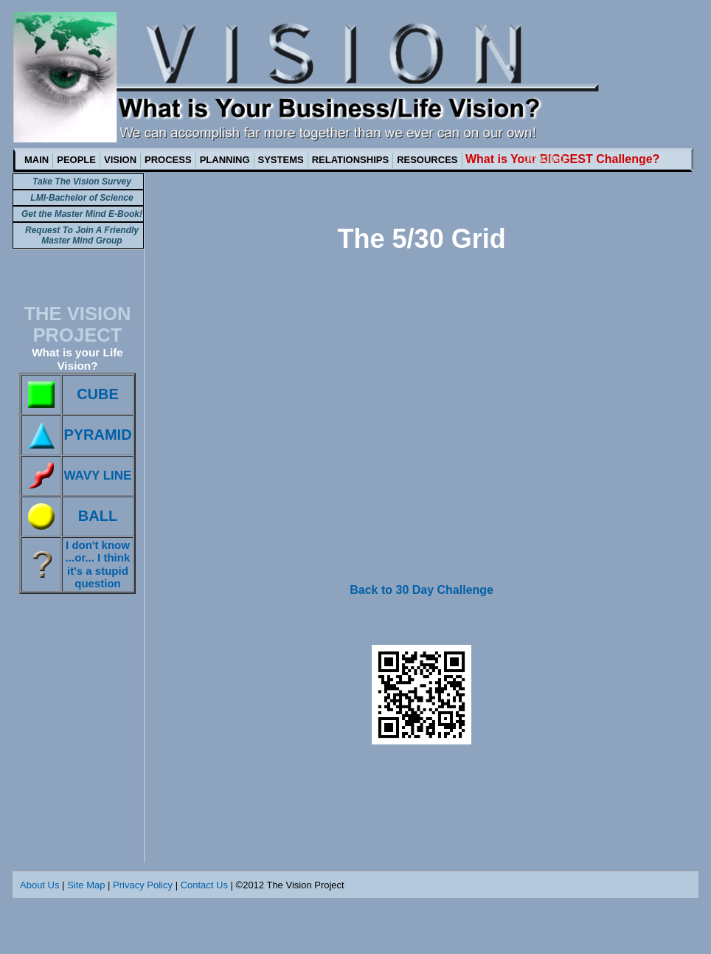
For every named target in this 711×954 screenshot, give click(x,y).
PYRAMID (97, 434)
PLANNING (225, 159)
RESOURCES (427, 159)
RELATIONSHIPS (350, 159)
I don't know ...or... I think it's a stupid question (98, 564)
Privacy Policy (143, 885)
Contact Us (204, 885)
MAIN (36, 159)
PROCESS (168, 159)
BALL (97, 516)
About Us (39, 885)
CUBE (98, 394)
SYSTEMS (281, 159)
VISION (120, 159)
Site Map (86, 885)
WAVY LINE (98, 476)
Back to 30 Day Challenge (421, 590)
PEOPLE (76, 159)
